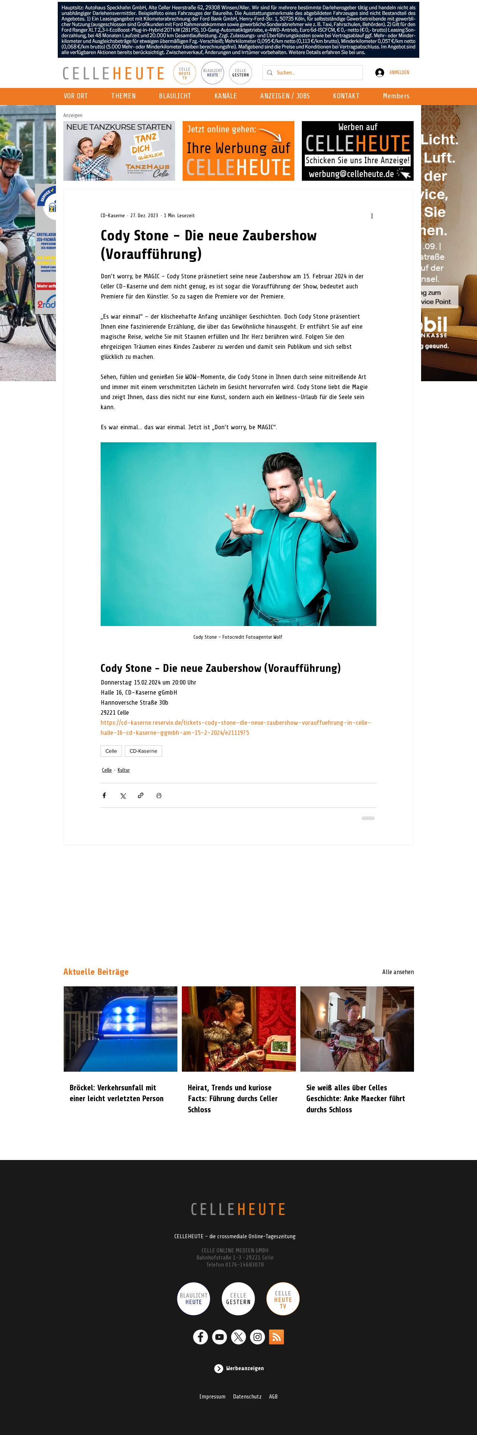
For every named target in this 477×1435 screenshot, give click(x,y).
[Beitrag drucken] (158, 795)
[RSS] (276, 1337)
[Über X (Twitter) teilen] (122, 795)
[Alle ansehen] (387, 972)
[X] (238, 1337)
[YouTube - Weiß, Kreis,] (219, 1337)
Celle (111, 751)
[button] (228, 96)
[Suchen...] (312, 73)
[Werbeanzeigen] (238, 1368)
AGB (273, 1396)
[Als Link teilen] (140, 795)
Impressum (212, 1396)
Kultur (124, 770)
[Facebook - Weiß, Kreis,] (200, 1337)
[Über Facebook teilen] (104, 795)
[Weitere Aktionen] (371, 215)
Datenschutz (247, 1396)
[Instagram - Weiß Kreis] (257, 1337)
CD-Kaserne (143, 751)
